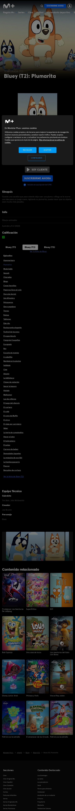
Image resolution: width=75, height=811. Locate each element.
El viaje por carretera (12, 424)
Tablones (7, 319)
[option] (25, 546)
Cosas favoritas (9, 286)
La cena (40, 779)
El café (6, 411)
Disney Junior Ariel (10, 696)
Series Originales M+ (10, 802)
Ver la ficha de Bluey (38, 251)
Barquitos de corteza (12, 470)
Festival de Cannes (44, 808)
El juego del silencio (11, 403)
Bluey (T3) (49, 247)
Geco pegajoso (9, 307)
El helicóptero (9, 441)
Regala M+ (8, 12)
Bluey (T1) (11, 247)
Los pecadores (43, 782)
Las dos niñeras (9, 399)
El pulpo (6, 445)
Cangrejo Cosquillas (11, 340)
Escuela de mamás (11, 353)
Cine (30, 12)
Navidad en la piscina (12, 361)
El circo (6, 420)
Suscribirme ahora (55, 6)
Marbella (41, 805)
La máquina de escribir (12, 458)
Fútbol (40, 12)
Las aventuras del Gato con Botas (59, 653)
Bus (4, 348)
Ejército (6, 323)
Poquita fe (41, 802)
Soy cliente (37, 169)
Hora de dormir (9, 294)
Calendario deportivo (58, 12)
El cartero (7, 407)
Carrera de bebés (10, 449)
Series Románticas (9, 805)
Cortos (5, 792)
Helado (6, 390)
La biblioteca (8, 378)
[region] (37, 140)
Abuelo (6, 374)
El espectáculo (9, 336)
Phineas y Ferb (32, 696)
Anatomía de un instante (46, 795)
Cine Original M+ (9, 779)
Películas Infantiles (9, 795)
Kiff (51, 609)
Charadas (7, 277)
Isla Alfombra (9, 298)
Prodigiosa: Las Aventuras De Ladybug (12, 610)
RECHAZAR (27, 150)
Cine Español (7, 782)
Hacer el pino (9, 437)
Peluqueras (8, 302)
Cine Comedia (8, 785)
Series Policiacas (9, 808)
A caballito (7, 357)
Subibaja (6, 365)
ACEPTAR (47, 150)
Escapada (7, 344)
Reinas (6, 315)
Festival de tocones (11, 332)
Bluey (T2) (30, 247)
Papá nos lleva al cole (12, 290)
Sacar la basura (9, 386)
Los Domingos (42, 775)
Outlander (41, 792)
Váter (5, 428)
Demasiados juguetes (12, 453)
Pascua (6, 466)
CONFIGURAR (36, 158)
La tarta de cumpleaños (13, 432)
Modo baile (7, 269)
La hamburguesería (11, 462)
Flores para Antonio (45, 789)
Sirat (39, 785)
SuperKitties (31, 609)
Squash (6, 273)
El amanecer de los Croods (37, 737)
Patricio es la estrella (11, 737)
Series (21, 12)
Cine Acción (7, 789)
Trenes (6, 311)
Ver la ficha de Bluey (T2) (13, 476)
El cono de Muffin (10, 416)
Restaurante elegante (12, 328)
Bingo (5, 281)
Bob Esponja (7, 652)
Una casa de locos (33, 652)
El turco (40, 799)
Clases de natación (11, 382)
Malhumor (7, 395)
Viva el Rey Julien (57, 696)
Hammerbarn (9, 260)
